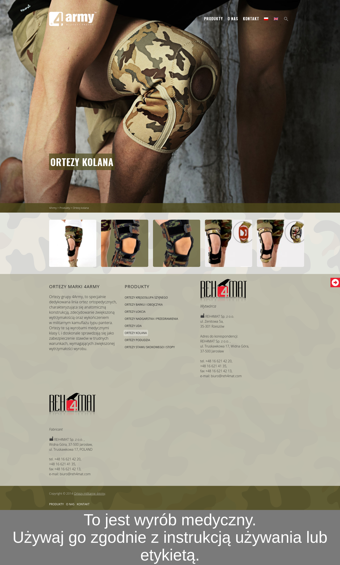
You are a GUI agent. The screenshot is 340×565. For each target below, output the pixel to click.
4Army (53, 208)
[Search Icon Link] (286, 19)
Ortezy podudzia (137, 340)
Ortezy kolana (82, 162)
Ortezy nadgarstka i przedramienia (151, 319)
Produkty (213, 18)
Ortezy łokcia (135, 312)
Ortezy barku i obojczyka (144, 305)
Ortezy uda (133, 326)
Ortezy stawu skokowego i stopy (150, 347)
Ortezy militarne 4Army (89, 493)
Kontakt (251, 18)
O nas (233, 18)
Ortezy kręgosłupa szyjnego (146, 297)
